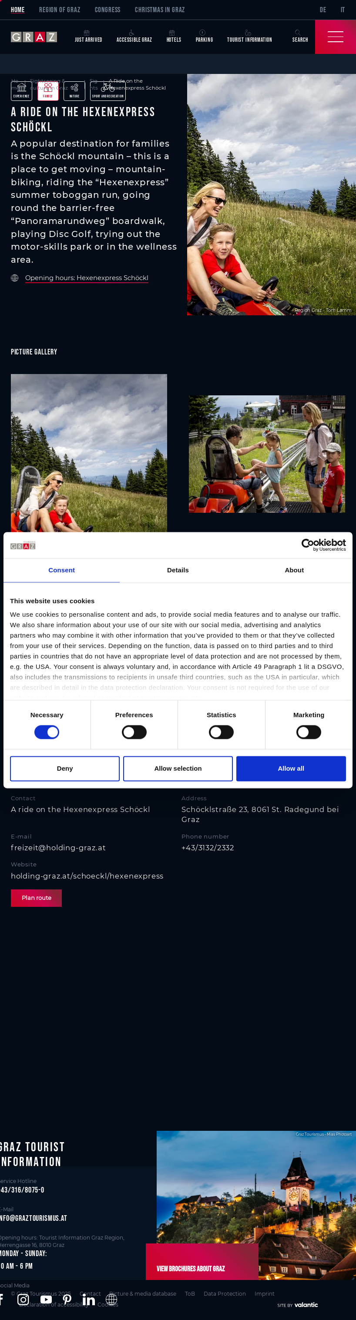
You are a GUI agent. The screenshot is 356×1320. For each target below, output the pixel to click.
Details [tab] (178, 570)
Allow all (291, 768)
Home (18, 9)
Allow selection (178, 768)
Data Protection (225, 1293)
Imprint (265, 1293)
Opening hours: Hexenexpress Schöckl (86, 278)
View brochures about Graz (191, 1269)
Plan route (36, 897)
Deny (65, 768)
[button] (23, 1299)
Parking (204, 36)
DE (323, 9)
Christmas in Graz (160, 9)
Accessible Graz (134, 36)
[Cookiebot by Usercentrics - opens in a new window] (308, 544)
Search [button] (300, 36)
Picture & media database (142, 1293)
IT (343, 9)
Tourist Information (249, 36)
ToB (190, 1293)
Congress (108, 9)
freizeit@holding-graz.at (58, 847)
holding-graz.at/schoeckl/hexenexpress (87, 876)
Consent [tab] (61, 570)
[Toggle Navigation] (335, 37)
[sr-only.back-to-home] (39, 37)
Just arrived (88, 36)
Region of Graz (60, 9)
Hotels (174, 36)
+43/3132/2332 (207, 847)
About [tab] (294, 570)
